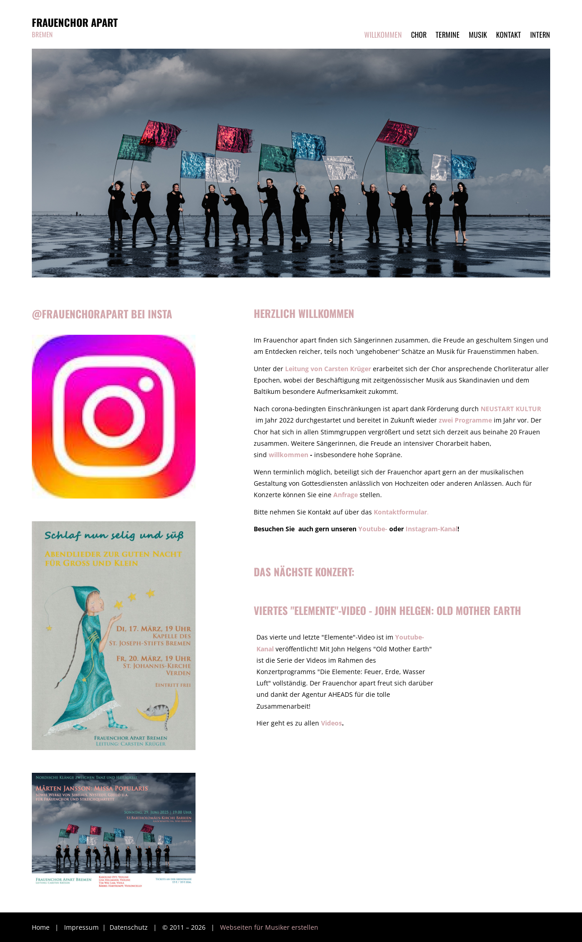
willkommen (288, 454)
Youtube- (372, 528)
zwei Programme (465, 420)
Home (41, 927)
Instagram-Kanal (431, 528)
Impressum (82, 927)
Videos (331, 723)
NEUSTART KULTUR (511, 408)
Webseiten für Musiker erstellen (269, 927)
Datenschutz (130, 927)
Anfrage (345, 494)
